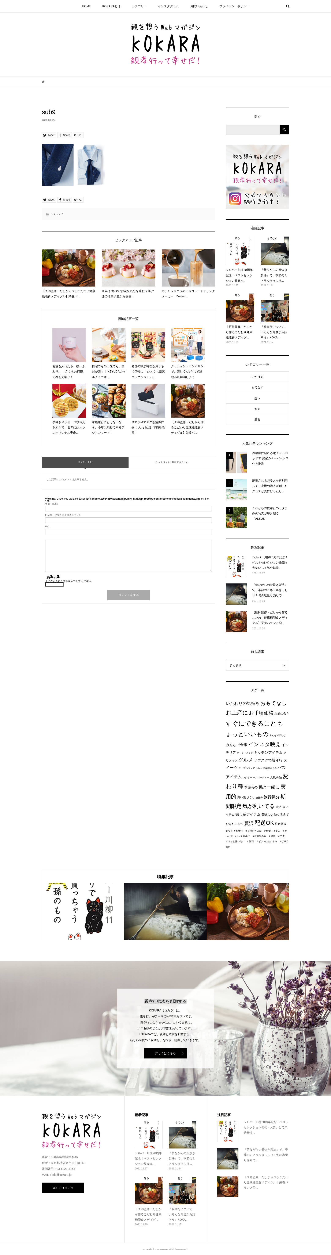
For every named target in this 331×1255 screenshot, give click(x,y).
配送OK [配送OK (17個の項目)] (264, 823)
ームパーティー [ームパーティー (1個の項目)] (261, 777)
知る (257, 408)
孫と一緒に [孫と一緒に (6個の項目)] (269, 787)
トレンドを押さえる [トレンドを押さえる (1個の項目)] (266, 768)
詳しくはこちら (165, 1053)
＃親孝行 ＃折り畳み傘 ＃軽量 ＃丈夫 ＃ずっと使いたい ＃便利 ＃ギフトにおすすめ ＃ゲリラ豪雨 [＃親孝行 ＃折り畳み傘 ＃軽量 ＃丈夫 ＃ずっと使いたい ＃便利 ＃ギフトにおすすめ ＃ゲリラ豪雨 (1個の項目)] (257, 841)
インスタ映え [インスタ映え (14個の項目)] (264, 744)
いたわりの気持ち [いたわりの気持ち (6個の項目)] (243, 703)
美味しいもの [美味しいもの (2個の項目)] (270, 814)
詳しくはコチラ (63, 1188)
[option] (83, 911)
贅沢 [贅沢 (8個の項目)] (249, 823)
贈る (257, 419)
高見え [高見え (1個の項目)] (229, 831)
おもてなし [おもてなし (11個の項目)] (273, 703)
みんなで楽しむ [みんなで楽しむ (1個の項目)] (277, 735)
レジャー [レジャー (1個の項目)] (247, 777)
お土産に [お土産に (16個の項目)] (237, 712)
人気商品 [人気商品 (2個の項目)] (276, 777)
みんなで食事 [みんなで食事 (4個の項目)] (236, 745)
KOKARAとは (111, 6)
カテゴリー (139, 6)
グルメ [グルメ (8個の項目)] (245, 760)
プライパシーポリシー (234, 6)
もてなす (257, 387)
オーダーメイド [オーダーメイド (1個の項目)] (245, 753)
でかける (257, 376)
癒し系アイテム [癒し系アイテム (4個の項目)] (248, 814)
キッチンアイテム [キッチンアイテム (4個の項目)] (268, 752)
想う (257, 398)
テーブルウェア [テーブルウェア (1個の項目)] (247, 768)
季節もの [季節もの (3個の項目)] (251, 787)
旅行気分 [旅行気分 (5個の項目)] (272, 797)
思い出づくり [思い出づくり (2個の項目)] (246, 797)
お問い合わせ (199, 6)
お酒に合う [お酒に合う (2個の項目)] (281, 713)
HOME (86, 6)
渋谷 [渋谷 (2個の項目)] (279, 807)
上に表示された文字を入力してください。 (69, 581)
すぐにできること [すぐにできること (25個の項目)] (251, 723)
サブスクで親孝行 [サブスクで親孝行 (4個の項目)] (268, 760)
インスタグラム (168, 6)
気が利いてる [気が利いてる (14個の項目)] (258, 806)
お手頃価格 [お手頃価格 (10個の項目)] (261, 713)
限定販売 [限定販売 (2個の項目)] (281, 824)
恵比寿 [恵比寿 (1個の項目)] (259, 797)
